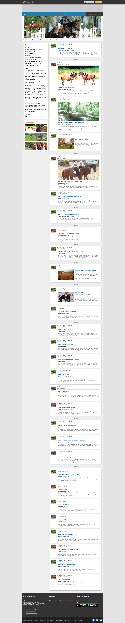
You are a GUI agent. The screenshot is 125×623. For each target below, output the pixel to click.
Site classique (81, 620)
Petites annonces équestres (32, 609)
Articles (60, 14)
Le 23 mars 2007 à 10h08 (62, 546)
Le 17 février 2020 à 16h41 (62, 193)
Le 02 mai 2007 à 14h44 (61, 501)
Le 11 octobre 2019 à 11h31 (62, 211)
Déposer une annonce (94, 14)
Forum (43, 14)
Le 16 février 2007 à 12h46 (62, 576)
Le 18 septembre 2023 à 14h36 (63, 64)
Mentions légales (51, 620)
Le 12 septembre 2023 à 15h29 (63, 135)
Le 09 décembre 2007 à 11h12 (62, 471)
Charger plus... (76, 589)
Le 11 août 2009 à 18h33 (61, 388)
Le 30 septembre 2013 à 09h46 (63, 267)
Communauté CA (72, 14)
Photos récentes (36, 122)
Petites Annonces (33, 14)
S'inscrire (98, 2)
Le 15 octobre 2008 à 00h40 (62, 422)
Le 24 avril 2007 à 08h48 (61, 516)
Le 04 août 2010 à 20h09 (61, 308)
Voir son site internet (31, 59)
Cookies (74, 620)
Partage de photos (30, 611)
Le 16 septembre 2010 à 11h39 (63, 289)
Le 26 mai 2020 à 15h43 (61, 158)
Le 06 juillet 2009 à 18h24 (62, 404)
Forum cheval (29, 607)
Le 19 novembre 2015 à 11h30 (62, 248)
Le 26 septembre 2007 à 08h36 (63, 486)
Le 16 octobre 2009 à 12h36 (62, 356)
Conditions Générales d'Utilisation (63, 620)
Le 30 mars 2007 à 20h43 (62, 531)
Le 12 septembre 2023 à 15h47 (63, 99)
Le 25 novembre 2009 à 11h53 (62, 326)
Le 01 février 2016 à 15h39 (62, 230)
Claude (60, 44)
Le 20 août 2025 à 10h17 (61, 45)
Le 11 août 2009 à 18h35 (61, 371)
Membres (51, 14)
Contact (82, 14)
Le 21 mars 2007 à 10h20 (62, 561)
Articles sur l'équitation (31, 613)
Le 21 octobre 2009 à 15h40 (62, 341)
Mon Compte (90, 2)
